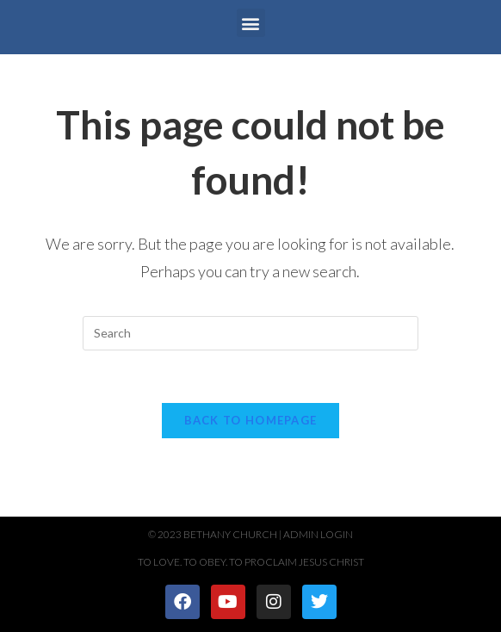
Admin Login (318, 534)
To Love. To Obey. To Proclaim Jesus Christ (251, 561)
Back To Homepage (251, 420)
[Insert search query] (250, 333)
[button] (251, 23)
